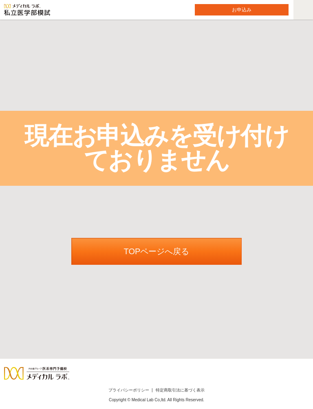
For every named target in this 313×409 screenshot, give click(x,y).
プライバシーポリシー (128, 390)
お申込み (241, 10)
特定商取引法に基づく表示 (180, 390)
